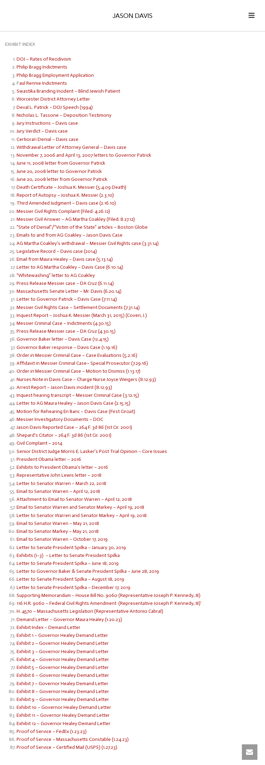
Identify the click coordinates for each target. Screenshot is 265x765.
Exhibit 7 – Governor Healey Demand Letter (63, 683)
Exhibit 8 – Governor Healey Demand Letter (63, 691)
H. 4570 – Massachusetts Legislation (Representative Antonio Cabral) (90, 611)
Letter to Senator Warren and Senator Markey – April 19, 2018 (82, 515)
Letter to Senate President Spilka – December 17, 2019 (75, 587)
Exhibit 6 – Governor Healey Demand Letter (63, 675)
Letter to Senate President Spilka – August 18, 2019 (71, 579)
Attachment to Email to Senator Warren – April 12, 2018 (74, 499)
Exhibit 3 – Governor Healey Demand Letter (63, 651)
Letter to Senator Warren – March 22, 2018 (61, 483)
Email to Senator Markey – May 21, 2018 (58, 531)
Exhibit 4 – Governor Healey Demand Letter (63, 659)
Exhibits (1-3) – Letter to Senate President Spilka (69, 555)
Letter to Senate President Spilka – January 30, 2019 (71, 547)
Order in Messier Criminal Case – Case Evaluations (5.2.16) (77, 355)
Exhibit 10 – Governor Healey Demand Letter (64, 707)
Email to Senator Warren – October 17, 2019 (62, 539)
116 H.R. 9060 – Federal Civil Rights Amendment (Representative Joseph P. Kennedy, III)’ (109, 603)
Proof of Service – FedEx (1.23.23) (52, 731)
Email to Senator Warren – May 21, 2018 (58, 523)
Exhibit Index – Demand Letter (48, 627)
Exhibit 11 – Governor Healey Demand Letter (63, 715)
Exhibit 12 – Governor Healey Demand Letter (63, 723)
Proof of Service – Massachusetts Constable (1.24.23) (73, 739)
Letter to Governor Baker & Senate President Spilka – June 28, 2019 (88, 571)
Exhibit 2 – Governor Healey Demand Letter (63, 643)
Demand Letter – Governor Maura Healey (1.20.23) (69, 619)
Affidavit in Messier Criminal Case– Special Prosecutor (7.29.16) (82, 363)
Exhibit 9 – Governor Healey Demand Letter (63, 699)
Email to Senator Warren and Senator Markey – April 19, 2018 (80, 507)
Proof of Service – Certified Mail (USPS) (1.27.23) (67, 747)
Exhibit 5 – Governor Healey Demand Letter (63, 667)
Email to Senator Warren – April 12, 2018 (58, 491)
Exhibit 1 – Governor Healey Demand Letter (62, 635)
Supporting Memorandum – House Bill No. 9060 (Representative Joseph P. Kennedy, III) (109, 595)
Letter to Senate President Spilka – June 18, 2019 (68, 563)
